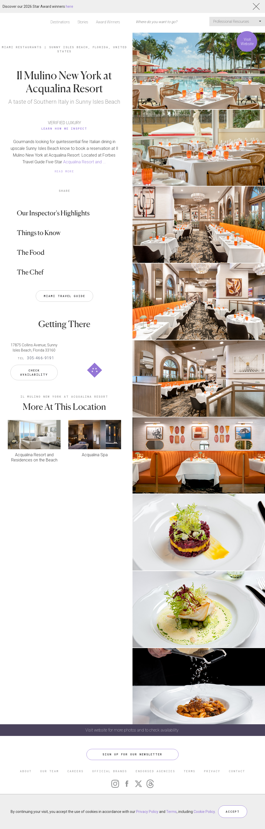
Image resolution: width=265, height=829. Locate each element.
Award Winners (108, 22)
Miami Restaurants (22, 47)
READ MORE (64, 171)
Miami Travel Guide (64, 296)
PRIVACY (212, 771)
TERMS (189, 771)
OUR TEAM (49, 771)
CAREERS (75, 771)
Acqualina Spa (95, 454)
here (69, 6)
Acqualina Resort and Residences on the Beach (34, 457)
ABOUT (26, 771)
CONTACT (237, 771)
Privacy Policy (147, 812)
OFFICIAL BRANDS (109, 771)
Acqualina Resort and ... (84, 161)
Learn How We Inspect (64, 128)
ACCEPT (233, 811)
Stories (83, 22)
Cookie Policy (204, 812)
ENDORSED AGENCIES (155, 771)
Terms (171, 812)
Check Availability (34, 372)
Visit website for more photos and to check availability (132, 730)
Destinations (60, 22)
